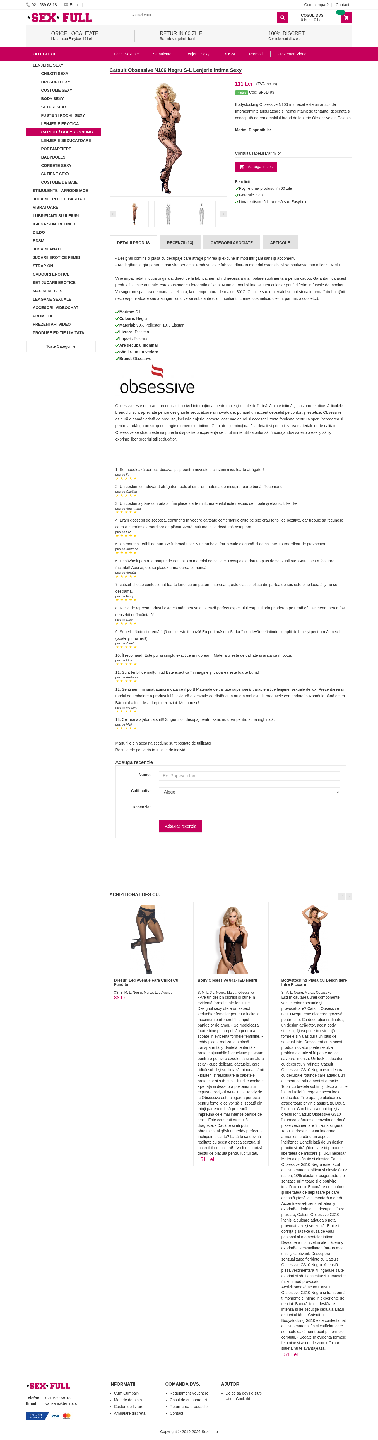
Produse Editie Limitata (58, 332)
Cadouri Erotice (51, 274)
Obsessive (142, 358)
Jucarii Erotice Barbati (59, 199)
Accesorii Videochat (55, 307)
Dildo (39, 232)
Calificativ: (141, 791)
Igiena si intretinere (55, 224)
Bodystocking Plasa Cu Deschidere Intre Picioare (314, 982)
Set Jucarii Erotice (54, 282)
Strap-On (43, 266)
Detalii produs (133, 242)
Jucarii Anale (48, 249)
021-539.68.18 (41, 5)
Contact (342, 5)
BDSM (38, 241)
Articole (280, 242)
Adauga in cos (260, 166)
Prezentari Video (52, 324)
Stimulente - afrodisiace (60, 190)
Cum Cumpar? (126, 1393)
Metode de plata (128, 1400)
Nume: (145, 774)
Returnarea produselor (189, 1406)
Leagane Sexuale (52, 299)
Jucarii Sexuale (125, 54)
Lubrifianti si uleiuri (56, 215)
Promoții (256, 54)
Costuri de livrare (129, 1406)
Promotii (42, 316)
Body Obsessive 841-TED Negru (227, 980)
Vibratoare (45, 207)
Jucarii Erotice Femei (56, 257)
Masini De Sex (47, 291)
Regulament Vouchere (189, 1393)
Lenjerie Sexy (48, 65)
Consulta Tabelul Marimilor (258, 153)
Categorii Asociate (232, 242)
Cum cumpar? (316, 5)
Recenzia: (142, 807)
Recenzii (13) (180, 242)
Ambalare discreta (130, 1413)
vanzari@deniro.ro (61, 1403)
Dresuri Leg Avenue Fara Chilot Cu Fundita (146, 982)
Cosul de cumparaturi (188, 1400)
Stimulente (162, 54)
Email (72, 5)
